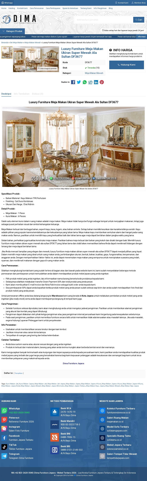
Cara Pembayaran (53, 8)
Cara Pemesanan (37, 8)
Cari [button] (138, 19)
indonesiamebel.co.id (117, 449)
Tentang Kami (85, 8)
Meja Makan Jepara (73, 384)
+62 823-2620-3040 (19, 412)
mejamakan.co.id (115, 421)
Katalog (12, 8)
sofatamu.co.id (114, 440)
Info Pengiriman (100, 8)
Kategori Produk (12, 31)
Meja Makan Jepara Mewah (31, 386)
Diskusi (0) (37, 94)
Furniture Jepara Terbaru (21, 440)
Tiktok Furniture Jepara (20, 449)
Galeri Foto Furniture (19, 430)
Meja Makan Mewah (94, 73)
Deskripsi (6, 94)
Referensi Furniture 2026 (21, 421)
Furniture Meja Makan (52, 102)
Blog (111, 8)
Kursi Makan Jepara (26, 384)
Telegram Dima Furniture (21, 458)
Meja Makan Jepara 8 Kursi (133, 384)
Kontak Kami (22, 8)
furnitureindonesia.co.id (118, 412)
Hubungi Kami (126, 64)
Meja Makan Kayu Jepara (95, 386)
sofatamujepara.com (117, 430)
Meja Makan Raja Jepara (130, 386)
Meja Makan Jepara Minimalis (53, 386)
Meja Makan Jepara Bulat (10, 386)
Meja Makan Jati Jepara (56, 384)
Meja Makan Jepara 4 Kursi (91, 384)
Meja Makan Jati (41, 384)
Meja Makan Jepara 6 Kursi (112, 384)
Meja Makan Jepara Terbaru (75, 386)
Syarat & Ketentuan (70, 8)
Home (3, 8)
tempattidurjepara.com (118, 458)
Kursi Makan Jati (12, 384)
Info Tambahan (21, 94)
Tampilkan (19, 373)
